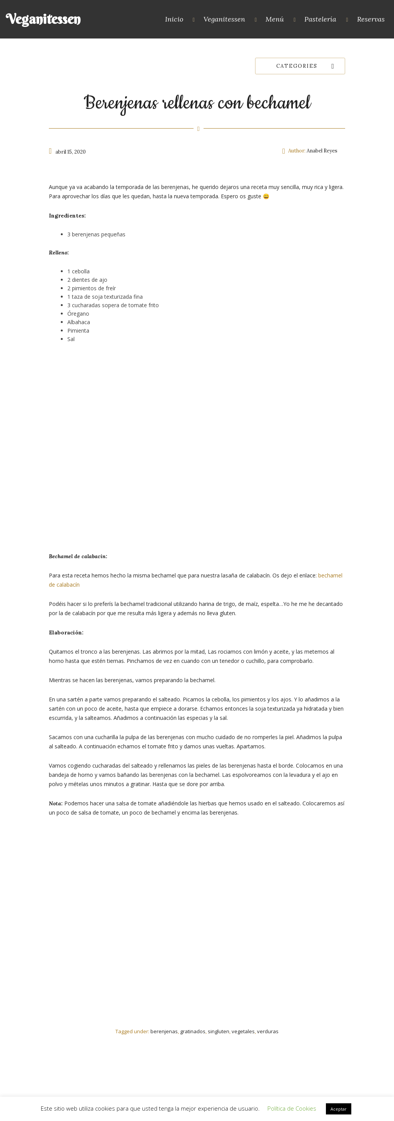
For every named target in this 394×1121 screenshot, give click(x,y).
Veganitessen (43, 19)
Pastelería (320, 19)
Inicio (174, 19)
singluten (218, 1031)
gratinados (192, 1031)
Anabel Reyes (322, 150)
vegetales (243, 1031)
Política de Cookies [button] (291, 1108)
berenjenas (164, 1031)
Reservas (371, 19)
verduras (268, 1031)
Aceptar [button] (339, 1109)
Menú (274, 19)
